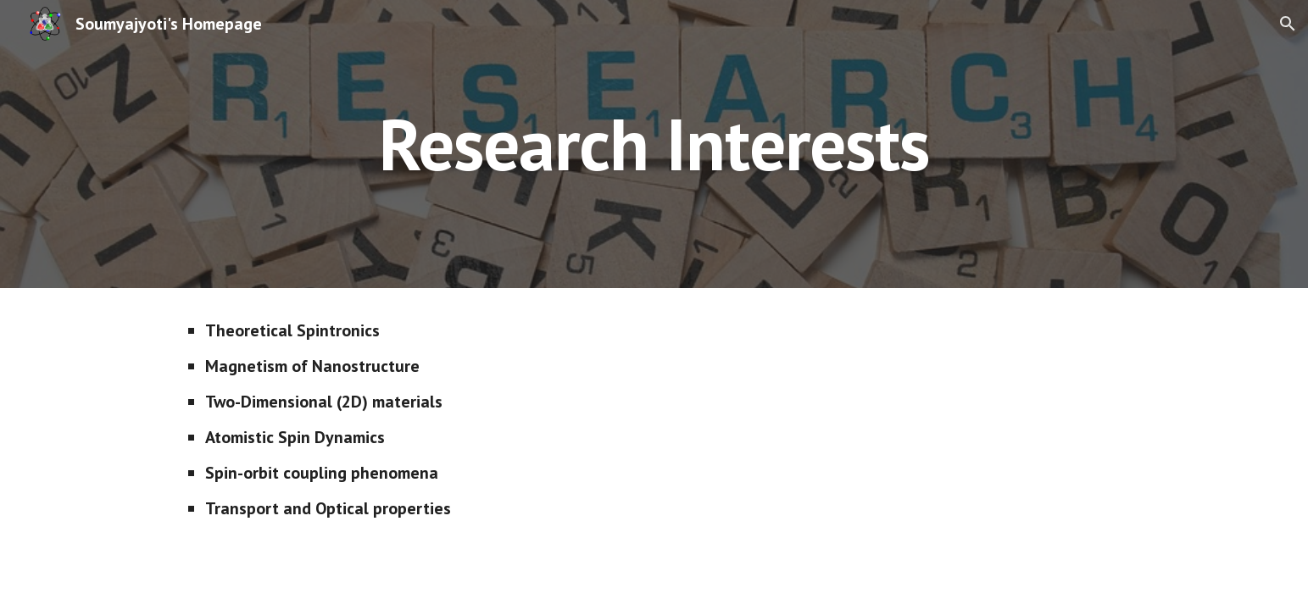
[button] (1287, 23)
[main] (653, 143)
